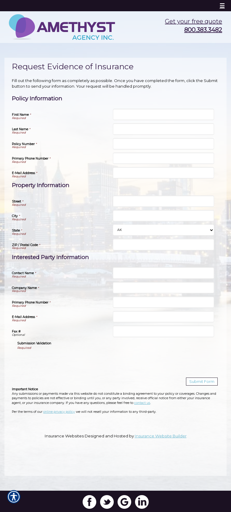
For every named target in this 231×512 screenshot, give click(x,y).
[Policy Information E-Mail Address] (163, 173)
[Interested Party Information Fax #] (163, 331)
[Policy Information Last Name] (163, 129)
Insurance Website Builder (161, 436)
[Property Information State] (163, 230)
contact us (142, 403)
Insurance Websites (64, 436)
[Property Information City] (163, 216)
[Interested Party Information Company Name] (163, 287)
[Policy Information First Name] (163, 114)
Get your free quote (193, 21)
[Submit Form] (202, 382)
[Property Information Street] (163, 201)
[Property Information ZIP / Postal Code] (163, 244)
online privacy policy (59, 412)
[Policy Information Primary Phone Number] (163, 158)
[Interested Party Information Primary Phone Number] (163, 302)
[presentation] (62, 361)
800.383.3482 (203, 29)
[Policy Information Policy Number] (163, 144)
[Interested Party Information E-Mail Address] (163, 316)
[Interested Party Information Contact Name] (163, 273)
